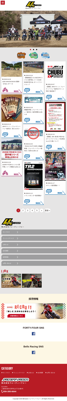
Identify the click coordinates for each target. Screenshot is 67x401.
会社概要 (5, 251)
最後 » (47, 210)
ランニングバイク (8, 238)
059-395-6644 (9, 391)
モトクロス (6, 232)
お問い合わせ (7, 263)
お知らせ (5, 244)
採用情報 (5, 257)
